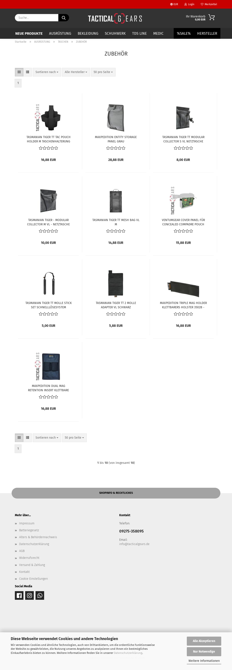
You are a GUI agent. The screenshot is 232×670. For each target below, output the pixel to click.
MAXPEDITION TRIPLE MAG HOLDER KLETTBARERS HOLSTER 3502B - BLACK (183, 305)
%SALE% (184, 33)
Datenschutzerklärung (128, 652)
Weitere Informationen (204, 661)
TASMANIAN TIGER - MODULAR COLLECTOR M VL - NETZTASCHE (48, 222)
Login (189, 4)
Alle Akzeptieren (204, 641)
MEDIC (158, 33)
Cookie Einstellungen (33, 579)
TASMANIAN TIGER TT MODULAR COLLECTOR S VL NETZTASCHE (183, 139)
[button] (19, 72)
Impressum (26, 523)
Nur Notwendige (204, 651)
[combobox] (47, 72)
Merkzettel (209, 4)
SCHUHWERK (115, 33)
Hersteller (207, 33)
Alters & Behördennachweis (38, 537)
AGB (22, 551)
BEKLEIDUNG (88, 33)
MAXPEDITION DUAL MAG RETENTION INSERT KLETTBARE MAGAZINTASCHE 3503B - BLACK (48, 387)
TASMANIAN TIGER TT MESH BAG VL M (115, 222)
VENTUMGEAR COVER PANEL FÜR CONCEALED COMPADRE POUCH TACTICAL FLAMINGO (183, 222)
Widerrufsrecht (29, 558)
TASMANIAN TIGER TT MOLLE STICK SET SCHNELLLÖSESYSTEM (48, 305)
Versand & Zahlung (32, 565)
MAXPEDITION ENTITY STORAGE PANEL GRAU (116, 139)
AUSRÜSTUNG (60, 33)
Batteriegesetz (29, 530)
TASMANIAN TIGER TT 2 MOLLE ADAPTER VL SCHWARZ (116, 305)
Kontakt (24, 572)
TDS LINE (139, 33)
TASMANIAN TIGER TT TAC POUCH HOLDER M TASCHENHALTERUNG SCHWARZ (48, 139)
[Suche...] (63, 17)
